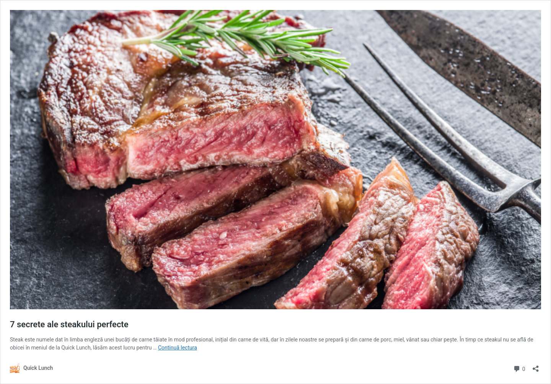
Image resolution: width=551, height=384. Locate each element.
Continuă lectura (177, 348)
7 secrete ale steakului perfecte (69, 324)
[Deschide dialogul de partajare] (535, 366)
